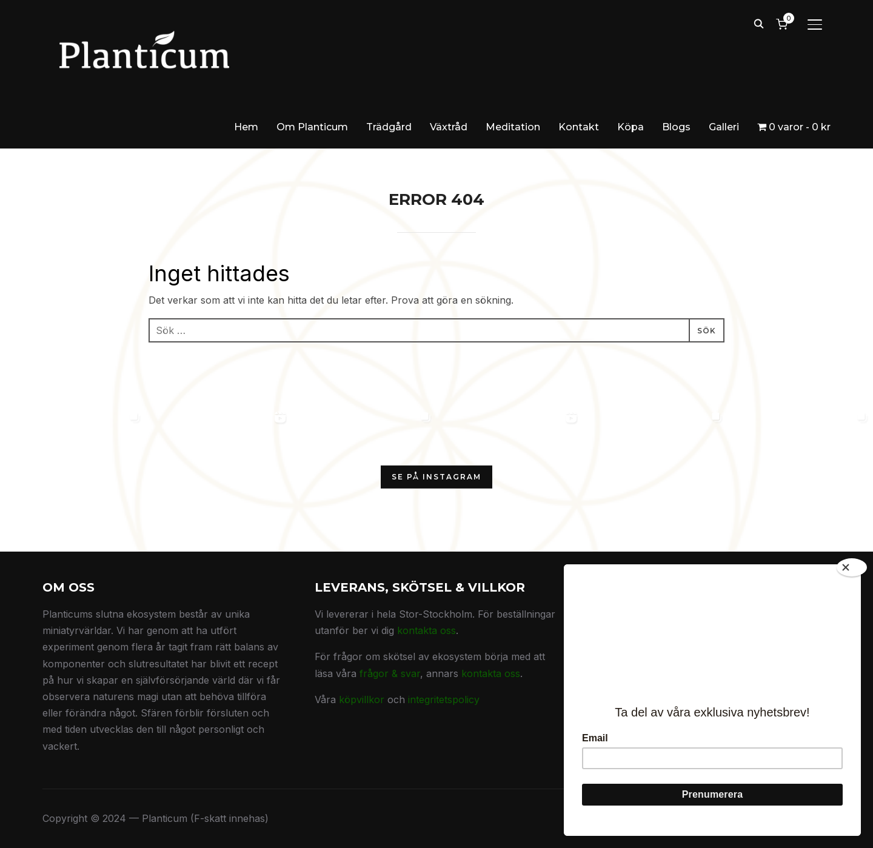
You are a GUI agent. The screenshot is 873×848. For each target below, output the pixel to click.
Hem (246, 127)
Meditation (513, 127)
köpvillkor (361, 699)
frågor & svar (390, 673)
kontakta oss (426, 630)
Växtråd (448, 127)
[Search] (758, 23)
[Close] (852, 567)
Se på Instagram (436, 476)
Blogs (676, 127)
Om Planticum (312, 127)
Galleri (724, 127)
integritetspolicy (444, 699)
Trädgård (389, 127)
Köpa (630, 127)
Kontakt (578, 127)
